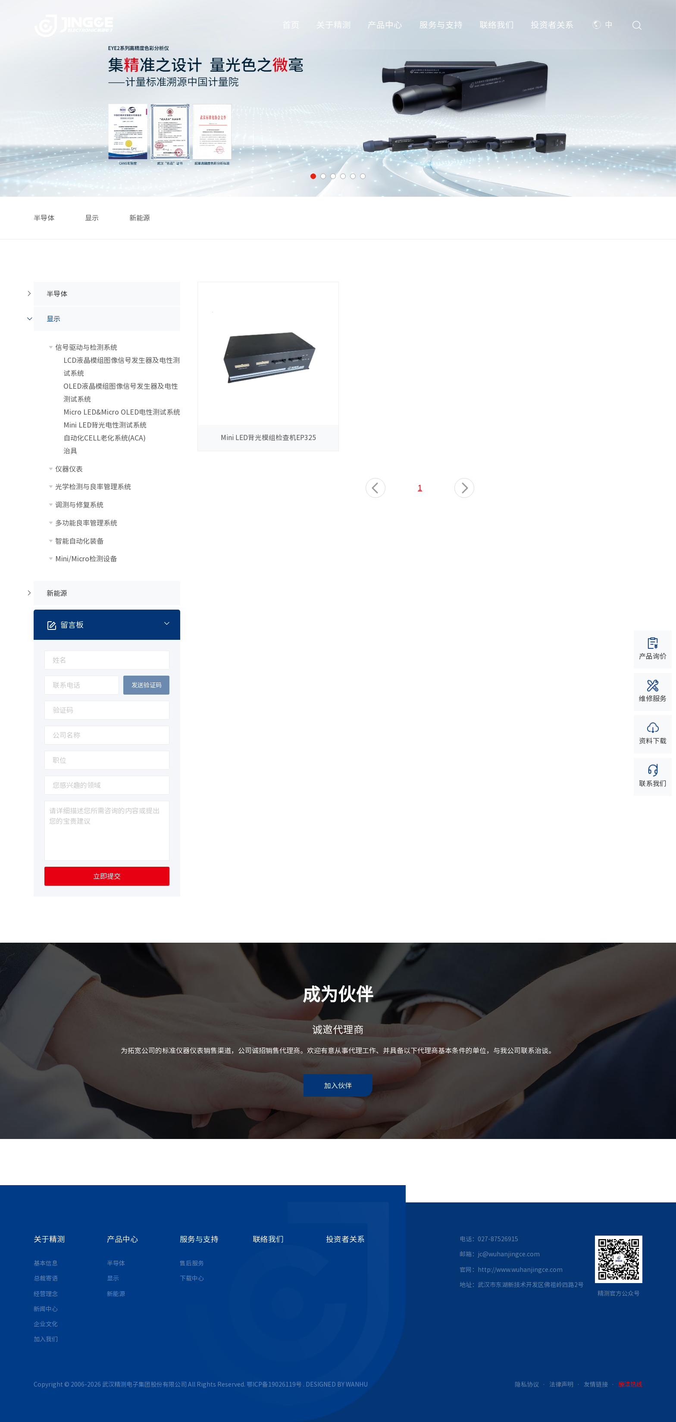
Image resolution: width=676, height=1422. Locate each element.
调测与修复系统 (79, 504)
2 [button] (323, 176)
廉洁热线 (630, 1384)
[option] (338, 98)
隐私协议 (527, 1384)
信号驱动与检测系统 (86, 347)
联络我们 (496, 26)
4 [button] (343, 176)
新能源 (139, 217)
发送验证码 (146, 685)
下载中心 (192, 1278)
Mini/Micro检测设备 (86, 558)
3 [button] (333, 176)
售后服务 (192, 1263)
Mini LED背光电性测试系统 (105, 425)
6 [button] (363, 176)
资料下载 (653, 732)
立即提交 (107, 876)
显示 (92, 217)
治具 (70, 450)
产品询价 (653, 648)
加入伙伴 (338, 1085)
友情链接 (596, 1384)
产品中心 (385, 26)
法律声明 (561, 1384)
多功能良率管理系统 (86, 522)
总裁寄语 (46, 1278)
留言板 (114, 624)
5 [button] (353, 176)
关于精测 (333, 26)
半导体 (44, 217)
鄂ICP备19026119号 (274, 1384)
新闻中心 (46, 1309)
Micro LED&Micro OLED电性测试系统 (121, 412)
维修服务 (653, 690)
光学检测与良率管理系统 (93, 486)
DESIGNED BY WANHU (337, 1384)
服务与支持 (441, 26)
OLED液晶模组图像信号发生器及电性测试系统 (120, 393)
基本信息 (46, 1263)
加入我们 (46, 1339)
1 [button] (313, 176)
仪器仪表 (69, 469)
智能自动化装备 (79, 541)
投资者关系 (552, 26)
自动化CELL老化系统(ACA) (104, 437)
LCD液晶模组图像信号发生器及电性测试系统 (121, 367)
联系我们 (653, 775)
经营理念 (46, 1294)
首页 (291, 26)
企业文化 (46, 1324)
